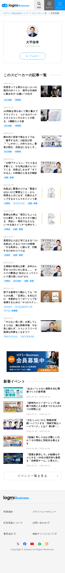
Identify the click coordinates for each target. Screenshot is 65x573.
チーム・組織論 (11, 311)
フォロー (32, 55)
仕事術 (7, 203)
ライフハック (19, 203)
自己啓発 (8, 100)
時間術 (18, 100)
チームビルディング (23, 307)
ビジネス (8, 307)
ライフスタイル (27, 336)
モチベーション (11, 336)
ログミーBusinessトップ (15, 13)
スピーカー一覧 (39, 13)
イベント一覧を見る (32, 475)
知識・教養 (9, 177)
